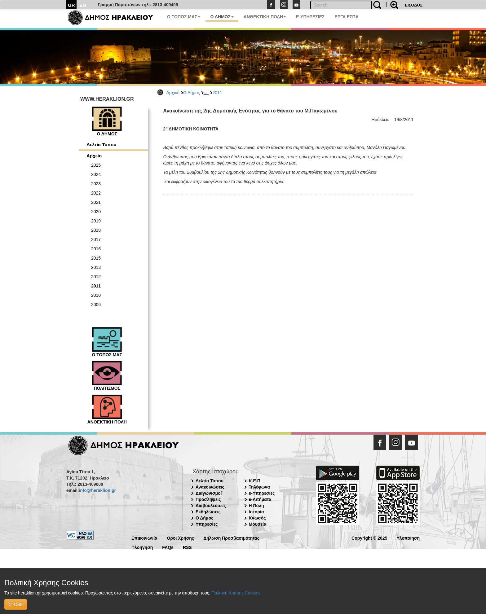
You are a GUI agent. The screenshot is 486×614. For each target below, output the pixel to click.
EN (83, 5)
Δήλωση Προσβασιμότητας (231, 538)
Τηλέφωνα (259, 487)
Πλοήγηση (142, 547)
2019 (96, 220)
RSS (187, 547)
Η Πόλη (256, 505)
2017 (96, 239)
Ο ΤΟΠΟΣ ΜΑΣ (183, 16)
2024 (96, 174)
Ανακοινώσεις (210, 487)
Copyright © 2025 (369, 538)
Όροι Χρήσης (180, 538)
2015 (96, 258)
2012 (96, 276)
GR (71, 5)
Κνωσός (257, 517)
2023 (96, 183)
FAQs (168, 547)
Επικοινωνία (144, 538)
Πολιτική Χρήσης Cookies (235, 592)
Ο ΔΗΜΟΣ (221, 16)
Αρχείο (94, 155)
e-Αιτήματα (260, 499)
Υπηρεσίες (207, 524)
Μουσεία (258, 524)
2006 (96, 304)
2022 (96, 193)
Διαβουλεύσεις (211, 505)
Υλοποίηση (408, 538)
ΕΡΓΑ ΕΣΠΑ (346, 16)
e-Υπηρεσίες (262, 493)
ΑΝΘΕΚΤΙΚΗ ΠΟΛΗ (265, 16)
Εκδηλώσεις (208, 511)
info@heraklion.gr (97, 490)
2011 (217, 92)
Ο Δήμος (191, 92)
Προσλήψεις (208, 499)
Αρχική (173, 92)
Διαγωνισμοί (209, 493)
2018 (96, 230)
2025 (96, 165)
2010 (96, 295)
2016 (96, 248)
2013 (96, 267)
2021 (96, 202)
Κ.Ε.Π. (255, 480)
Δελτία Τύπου (101, 144)
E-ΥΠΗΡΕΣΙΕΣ (310, 16)
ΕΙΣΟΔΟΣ (413, 5)
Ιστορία (256, 511)
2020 (96, 211)
